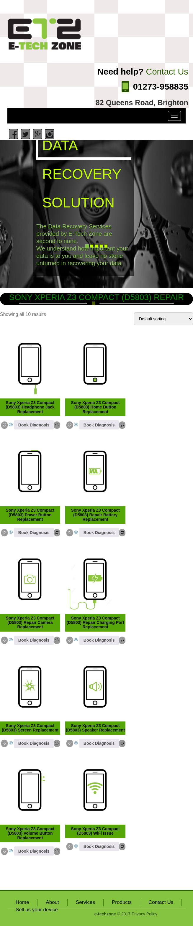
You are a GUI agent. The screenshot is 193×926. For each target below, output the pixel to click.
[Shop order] (163, 318)
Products (122, 902)
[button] (14, 214)
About (52, 902)
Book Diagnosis (34, 425)
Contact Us (160, 902)
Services (85, 902)
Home (22, 902)
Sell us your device (37, 909)
